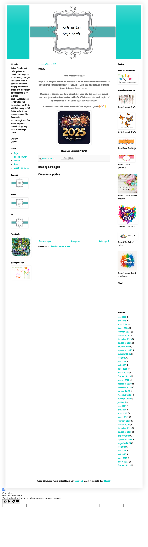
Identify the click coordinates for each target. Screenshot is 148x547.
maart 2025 (123, 372)
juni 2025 (122, 361)
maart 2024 (123, 417)
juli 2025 (122, 357)
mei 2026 (122, 320)
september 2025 (125, 350)
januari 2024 (124, 424)
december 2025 (125, 339)
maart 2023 (123, 461)
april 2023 (122, 458)
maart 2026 (123, 328)
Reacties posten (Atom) (60, 246)
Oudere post (104, 241)
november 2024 (125, 387)
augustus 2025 (124, 354)
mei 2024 (122, 409)
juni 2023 (122, 450)
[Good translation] (6, 501)
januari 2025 (123, 380)
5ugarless (79, 481)
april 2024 (122, 413)
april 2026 (122, 324)
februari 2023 (124, 465)
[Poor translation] (15, 501)
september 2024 (125, 395)
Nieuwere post (45, 241)
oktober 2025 (124, 346)
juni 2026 (122, 317)
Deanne (17, 160)
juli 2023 (122, 446)
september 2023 (125, 439)
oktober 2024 (124, 391)
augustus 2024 (124, 398)
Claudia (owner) (20, 156)
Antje (16, 153)
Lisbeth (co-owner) (22, 168)
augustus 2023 (124, 443)
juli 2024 (122, 402)
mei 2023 (122, 454)
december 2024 (125, 383)
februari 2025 (124, 376)
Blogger (107, 481)
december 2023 (125, 428)
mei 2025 (122, 365)
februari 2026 (124, 331)
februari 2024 (124, 420)
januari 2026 (123, 335)
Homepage (75, 241)
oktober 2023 (124, 435)
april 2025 (122, 368)
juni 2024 (122, 406)
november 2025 (125, 342)
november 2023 (125, 432)
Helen (16, 164)
